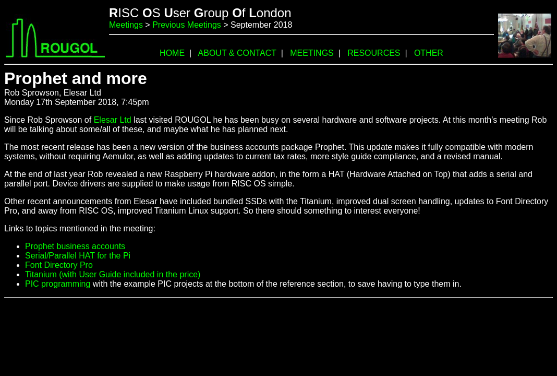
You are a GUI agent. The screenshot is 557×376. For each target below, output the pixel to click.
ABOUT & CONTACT (237, 53)
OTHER (428, 53)
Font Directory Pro (59, 265)
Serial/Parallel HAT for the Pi (77, 255)
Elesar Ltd (112, 119)
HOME (172, 53)
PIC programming (57, 283)
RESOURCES (373, 53)
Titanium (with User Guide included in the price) (112, 274)
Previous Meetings (186, 24)
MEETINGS (312, 53)
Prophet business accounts (75, 246)
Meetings (126, 24)
